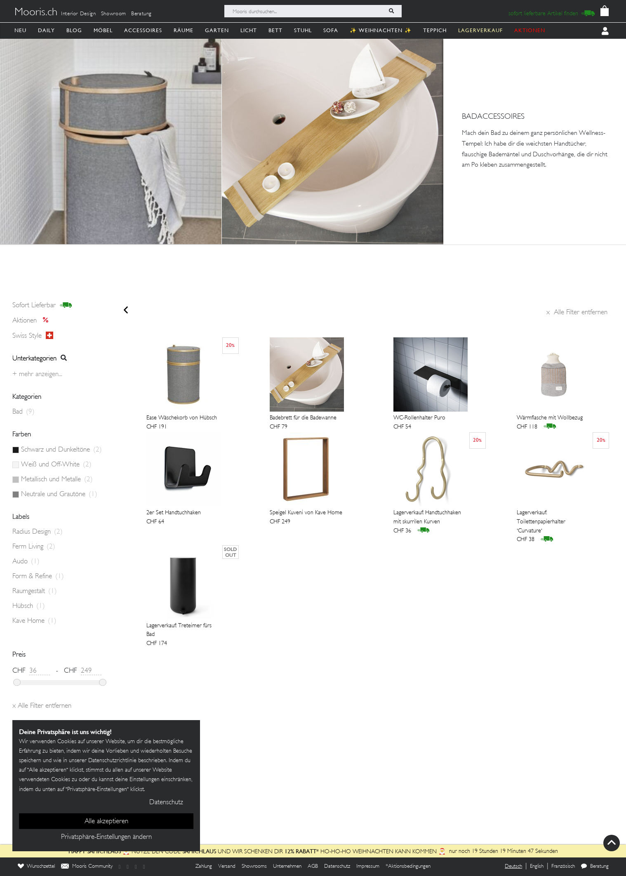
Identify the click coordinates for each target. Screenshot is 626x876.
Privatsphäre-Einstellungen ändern (106, 837)
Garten (217, 30)
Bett (275, 30)
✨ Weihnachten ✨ (381, 30)
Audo (26, 561)
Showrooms (254, 866)
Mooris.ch (35, 12)
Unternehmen (287, 866)
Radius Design (37, 532)
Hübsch (28, 606)
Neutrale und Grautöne (59, 494)
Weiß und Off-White (56, 465)
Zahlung (203, 866)
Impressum (367, 866)
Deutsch (513, 866)
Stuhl (303, 30)
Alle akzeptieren (106, 821)
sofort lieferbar (42, 305)
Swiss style (32, 335)
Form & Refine (38, 576)
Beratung (141, 14)
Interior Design (78, 14)
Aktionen (32, 321)
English (537, 866)
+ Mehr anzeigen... (37, 374)
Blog (74, 30)
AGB (313, 866)
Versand (226, 866)
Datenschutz (337, 866)
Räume (183, 30)
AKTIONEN (529, 30)
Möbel (103, 30)
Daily (46, 30)
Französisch (563, 866)
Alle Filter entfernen (576, 312)
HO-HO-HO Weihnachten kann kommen (360, 852)
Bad (23, 412)
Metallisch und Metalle (57, 479)
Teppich (435, 30)
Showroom (113, 14)
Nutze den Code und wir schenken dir (175, 852)
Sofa (330, 30)
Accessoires (143, 30)
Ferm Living (33, 547)
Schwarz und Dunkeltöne (61, 450)
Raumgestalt (34, 591)
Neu (20, 30)
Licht (248, 30)
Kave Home (34, 621)
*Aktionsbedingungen (408, 866)
